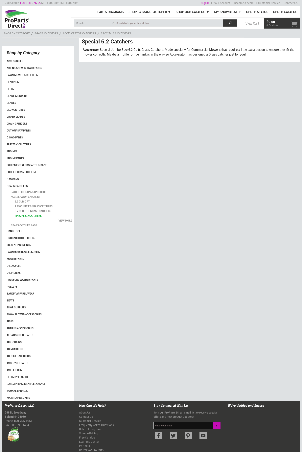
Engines (12, 151)
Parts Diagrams (110, 12)
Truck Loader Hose (19, 356)
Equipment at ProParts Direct (26, 165)
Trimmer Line (15, 349)
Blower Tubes (16, 109)
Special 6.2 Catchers (28, 216)
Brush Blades (16, 116)
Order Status (257, 12)
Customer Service (269, 3)
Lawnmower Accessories (23, 252)
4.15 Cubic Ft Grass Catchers (34, 206)
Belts (10, 89)
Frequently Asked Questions (96, 425)
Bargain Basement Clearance (26, 384)
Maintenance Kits (18, 397)
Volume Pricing (88, 433)
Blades (11, 103)
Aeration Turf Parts (20, 335)
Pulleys (12, 286)
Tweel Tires (14, 370)
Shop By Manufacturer (147, 12)
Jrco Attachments (19, 245)
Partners (84, 446)
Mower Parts (15, 259)
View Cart (252, 23)
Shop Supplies (16, 307)
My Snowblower (227, 12)
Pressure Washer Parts (22, 279)
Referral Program (90, 429)
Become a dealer (244, 3)
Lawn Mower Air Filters (22, 75)
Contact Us (290, 3)
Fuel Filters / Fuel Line (22, 172)
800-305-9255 (23, 421)
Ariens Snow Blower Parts (24, 68)
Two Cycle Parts (17, 363)
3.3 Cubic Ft (22, 201)
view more (65, 220)
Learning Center (89, 441)
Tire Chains (14, 342)
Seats (10, 300)
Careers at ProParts (91, 450)
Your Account (221, 3)
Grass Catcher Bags (24, 225)
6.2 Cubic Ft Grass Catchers (33, 211)
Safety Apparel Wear (20, 293)
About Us (84, 412)
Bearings (13, 82)
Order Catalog (285, 12)
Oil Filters (14, 272)
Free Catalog (87, 437)
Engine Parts (15, 158)
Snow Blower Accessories (24, 314)
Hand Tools (14, 231)
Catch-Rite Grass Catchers (28, 192)
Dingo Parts (15, 137)
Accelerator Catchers (25, 197)
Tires (10, 321)
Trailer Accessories (20, 328)
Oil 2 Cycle (14, 266)
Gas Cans (13, 179)
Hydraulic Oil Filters (21, 238)
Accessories (15, 61)
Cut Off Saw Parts (19, 130)
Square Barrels (17, 391)
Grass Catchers (17, 186)
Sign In (205, 3)
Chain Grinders (17, 123)
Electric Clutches (19, 144)
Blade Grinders (17, 96)
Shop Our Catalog (190, 12)
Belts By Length (17, 377)
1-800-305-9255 (30, 3)
